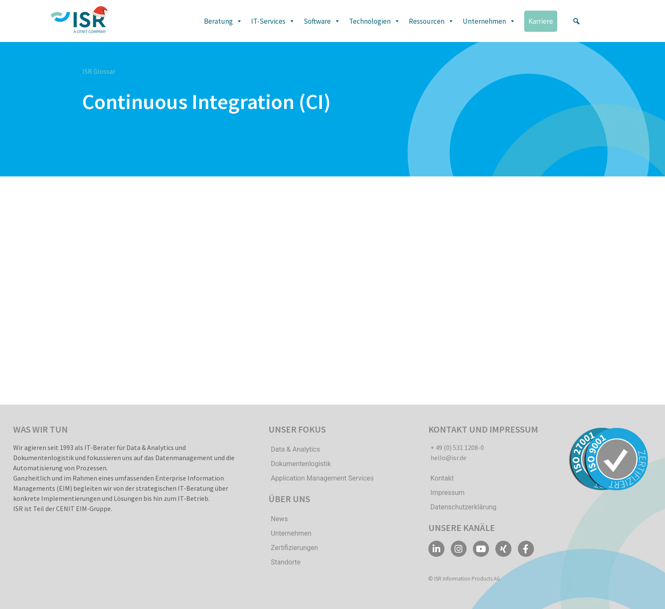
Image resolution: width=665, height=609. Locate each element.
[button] (576, 21)
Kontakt (442, 478)
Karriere (540, 21)
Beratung (223, 21)
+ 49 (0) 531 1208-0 (457, 447)
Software (322, 21)
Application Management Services (322, 478)
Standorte (285, 562)
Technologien (374, 21)
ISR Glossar (98, 71)
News (279, 519)
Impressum (447, 493)
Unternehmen (489, 21)
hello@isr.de (448, 457)
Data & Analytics (295, 449)
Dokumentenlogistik (301, 464)
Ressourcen (431, 21)
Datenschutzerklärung (463, 507)
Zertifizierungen (294, 548)
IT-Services (273, 21)
